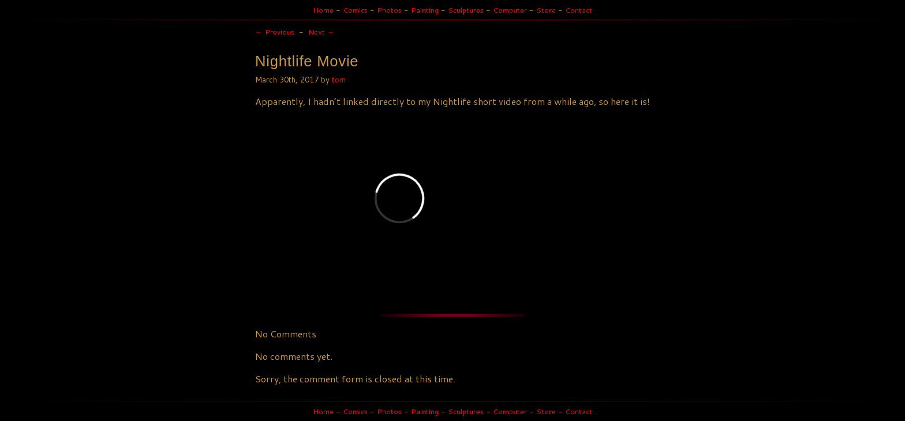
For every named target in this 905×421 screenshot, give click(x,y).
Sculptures (466, 10)
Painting (425, 10)
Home (323, 10)
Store (546, 10)
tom (339, 79)
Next (321, 32)
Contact (578, 10)
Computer (510, 10)
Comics (355, 10)
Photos (389, 10)
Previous (274, 32)
